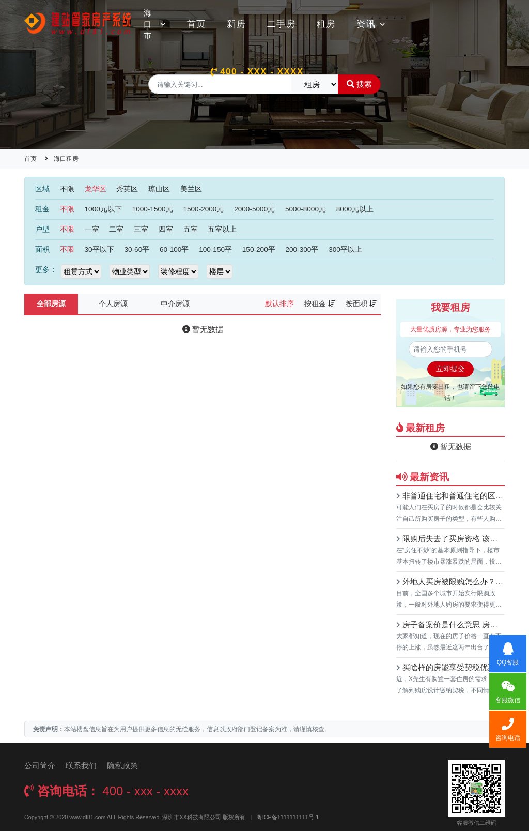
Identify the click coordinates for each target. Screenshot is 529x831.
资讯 (370, 24)
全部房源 (51, 304)
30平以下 (99, 249)
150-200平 (258, 249)
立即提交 (450, 369)
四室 (166, 229)
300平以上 (345, 249)
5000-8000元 (305, 209)
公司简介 (39, 765)
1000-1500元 (152, 209)
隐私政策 (122, 765)
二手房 (281, 24)
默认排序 (279, 304)
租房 (326, 24)
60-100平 (174, 249)
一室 (92, 229)
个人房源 (113, 304)
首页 (196, 24)
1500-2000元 (203, 209)
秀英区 (127, 189)
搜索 (359, 84)
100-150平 (215, 249)
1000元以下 (103, 209)
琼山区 (159, 189)
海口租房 (66, 158)
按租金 (319, 304)
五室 (190, 229)
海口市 (155, 24)
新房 (236, 24)
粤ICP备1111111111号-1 (288, 817)
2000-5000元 (254, 209)
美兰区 (191, 189)
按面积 (361, 304)
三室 (141, 229)
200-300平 (301, 249)
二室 (116, 229)
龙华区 (95, 189)
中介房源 (175, 304)
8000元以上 (355, 209)
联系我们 (81, 765)
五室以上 (222, 229)
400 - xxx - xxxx (257, 72)
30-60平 (136, 249)
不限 (67, 189)
